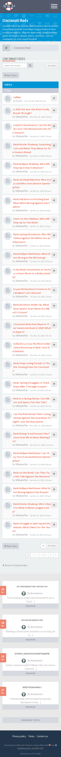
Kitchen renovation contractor (32, 586)
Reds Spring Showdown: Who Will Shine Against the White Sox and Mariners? (32, 238)
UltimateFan (21, 116)
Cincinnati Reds (13, 59)
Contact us (42, 736)
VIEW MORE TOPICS (30, 720)
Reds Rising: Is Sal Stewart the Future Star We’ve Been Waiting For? (31, 437)
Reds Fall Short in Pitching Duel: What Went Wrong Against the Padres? (31, 202)
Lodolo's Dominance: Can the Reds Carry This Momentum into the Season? (32, 128)
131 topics (52, 65)
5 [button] (46, 555)
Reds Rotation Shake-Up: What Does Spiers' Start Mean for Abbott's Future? (31, 308)
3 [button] (37, 555)
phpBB (17, 745)
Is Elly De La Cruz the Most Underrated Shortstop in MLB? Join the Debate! (31, 347)
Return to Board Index (14, 565)
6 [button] (51, 555)
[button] (56, 555)
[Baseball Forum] (6, 48)
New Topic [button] (10, 75)
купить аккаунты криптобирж (32, 654)
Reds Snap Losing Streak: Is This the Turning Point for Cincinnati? (31, 367)
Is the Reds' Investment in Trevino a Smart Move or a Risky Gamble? (32, 273)
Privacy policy (19, 736)
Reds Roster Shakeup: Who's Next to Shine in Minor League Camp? (32, 507)
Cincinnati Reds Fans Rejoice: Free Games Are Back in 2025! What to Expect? (32, 327)
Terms (31, 736)
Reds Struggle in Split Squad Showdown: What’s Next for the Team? (32, 527)
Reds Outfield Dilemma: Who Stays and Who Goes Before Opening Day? (32, 183)
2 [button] (32, 555)
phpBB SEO (38, 748)
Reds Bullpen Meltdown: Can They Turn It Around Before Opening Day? (31, 456)
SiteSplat (28, 745)
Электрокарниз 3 (32, 687)
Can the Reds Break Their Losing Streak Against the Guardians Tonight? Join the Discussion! (32, 417)
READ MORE (30, 606)
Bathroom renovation (32, 620)
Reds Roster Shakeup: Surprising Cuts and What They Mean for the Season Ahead (32, 148)
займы (17, 97)
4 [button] (41, 555)
